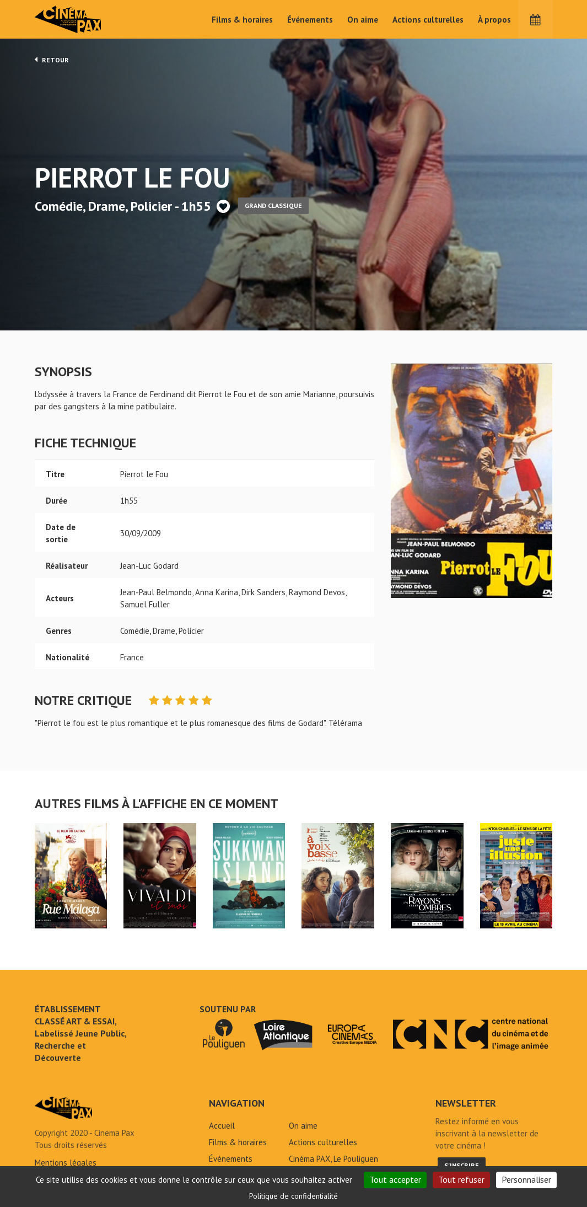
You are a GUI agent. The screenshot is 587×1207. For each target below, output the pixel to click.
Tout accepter (395, 1179)
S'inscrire (461, 1165)
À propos (494, 19)
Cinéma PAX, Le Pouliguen (333, 1158)
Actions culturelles (428, 19)
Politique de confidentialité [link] (293, 1196)
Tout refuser (461, 1179)
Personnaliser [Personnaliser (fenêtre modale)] (526, 1179)
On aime (362, 19)
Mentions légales (65, 1162)
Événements (310, 19)
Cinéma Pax (84, 19)
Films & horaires (242, 19)
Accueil (222, 1125)
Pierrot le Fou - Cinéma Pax (63, 1108)
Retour (52, 59)
